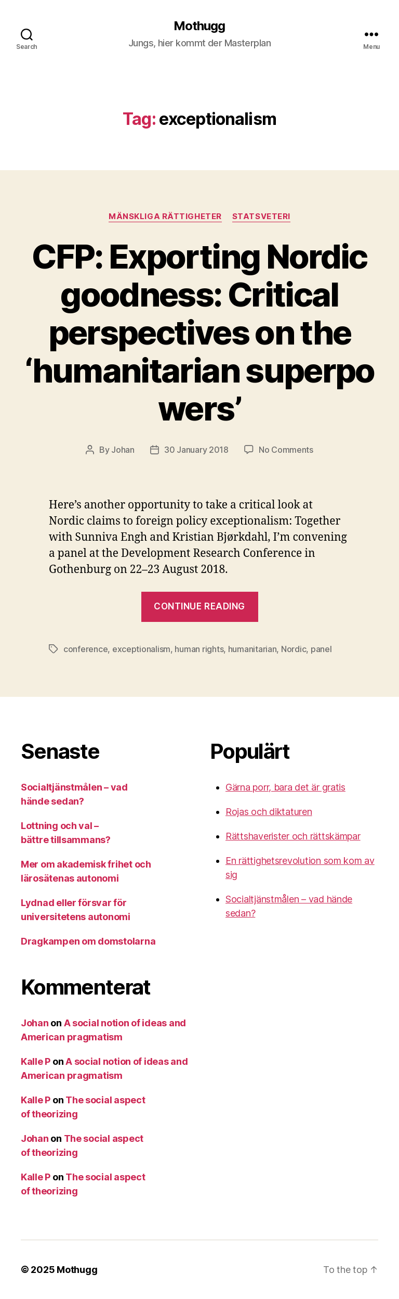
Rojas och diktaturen (268, 811)
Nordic (293, 649)
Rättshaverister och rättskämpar (293, 836)
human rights (199, 649)
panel (321, 649)
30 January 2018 (196, 449)
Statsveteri (261, 216)
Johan (123, 449)
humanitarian (252, 649)
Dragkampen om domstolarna (88, 941)
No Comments (286, 449)
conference (85, 649)
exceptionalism (141, 649)
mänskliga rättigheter (165, 216)
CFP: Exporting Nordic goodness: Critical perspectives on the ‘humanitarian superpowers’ (199, 332)
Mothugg (199, 26)
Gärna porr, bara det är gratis (285, 787)
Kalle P (35, 1061)
